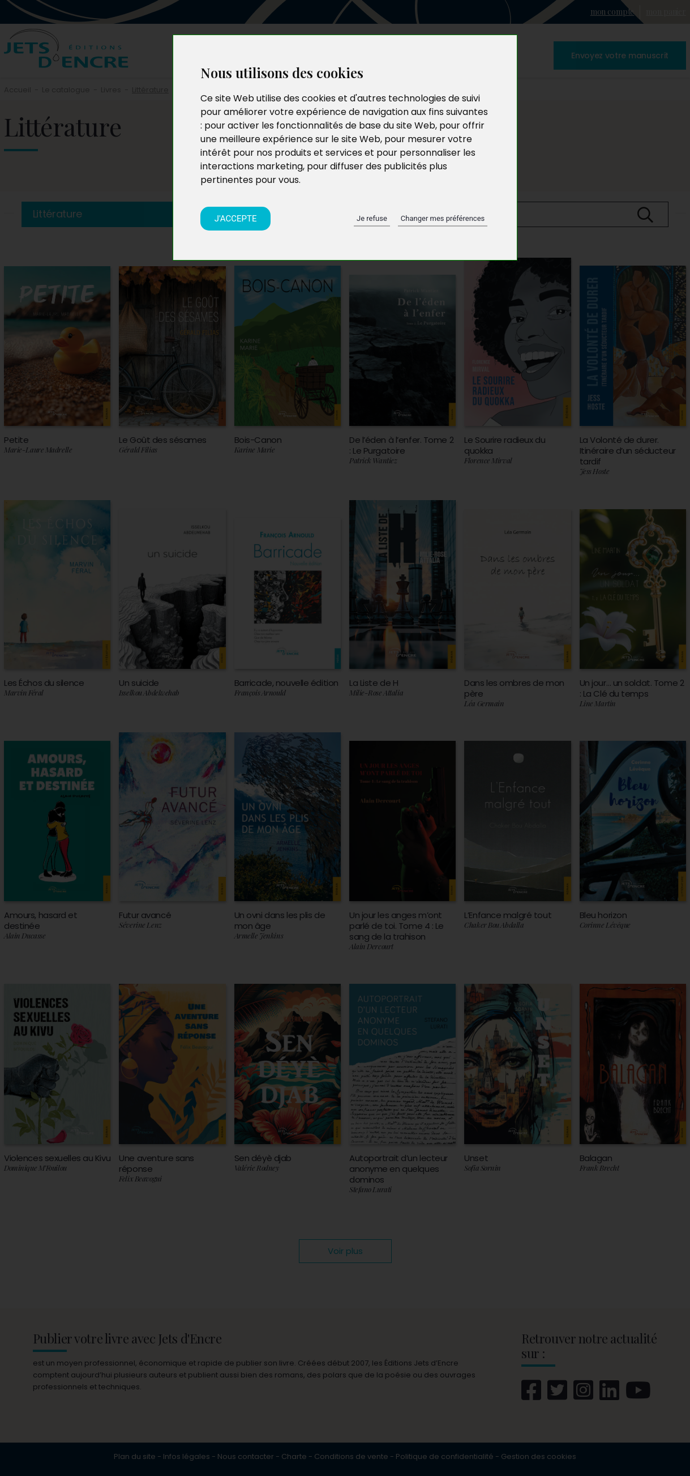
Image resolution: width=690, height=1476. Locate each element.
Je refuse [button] (372, 218)
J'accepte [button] (236, 219)
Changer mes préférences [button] (443, 218)
